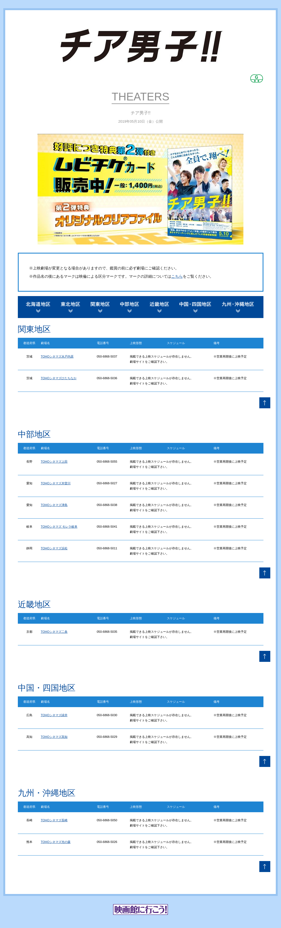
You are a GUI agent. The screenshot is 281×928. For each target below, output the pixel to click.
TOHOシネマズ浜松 (54, 548)
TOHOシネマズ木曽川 (56, 483)
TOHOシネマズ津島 (54, 505)
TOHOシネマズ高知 (54, 736)
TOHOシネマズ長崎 (54, 820)
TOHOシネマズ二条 (54, 631)
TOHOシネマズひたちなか (59, 378)
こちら (177, 276)
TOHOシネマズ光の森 (56, 841)
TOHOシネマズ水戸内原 (57, 356)
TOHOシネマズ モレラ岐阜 (59, 526)
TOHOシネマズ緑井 (54, 715)
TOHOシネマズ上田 (54, 461)
